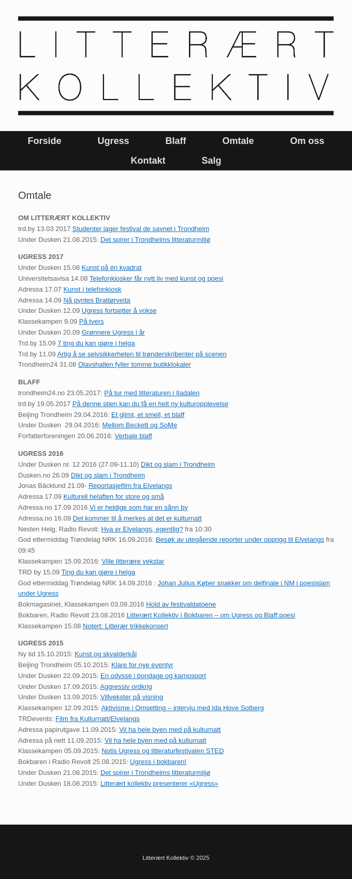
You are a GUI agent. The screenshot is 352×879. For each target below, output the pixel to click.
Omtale (238, 141)
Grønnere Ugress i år (113, 332)
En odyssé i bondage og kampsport (153, 676)
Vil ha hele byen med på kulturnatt (170, 729)
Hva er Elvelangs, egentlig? (142, 529)
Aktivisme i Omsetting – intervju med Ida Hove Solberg (182, 708)
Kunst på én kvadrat (112, 267)
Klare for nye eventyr (142, 665)
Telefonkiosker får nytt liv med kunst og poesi (157, 278)
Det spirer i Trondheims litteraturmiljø (155, 239)
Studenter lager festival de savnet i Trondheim (140, 229)
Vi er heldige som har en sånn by (139, 507)
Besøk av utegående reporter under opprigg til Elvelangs (240, 539)
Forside (44, 141)
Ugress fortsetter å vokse (119, 310)
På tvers (91, 321)
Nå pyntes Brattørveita (96, 300)
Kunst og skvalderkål (106, 654)
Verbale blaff (133, 436)
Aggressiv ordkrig (126, 686)
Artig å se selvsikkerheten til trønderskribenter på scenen (141, 354)
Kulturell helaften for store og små (113, 496)
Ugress (113, 141)
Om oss (307, 141)
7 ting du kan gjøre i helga (96, 343)
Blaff (175, 141)
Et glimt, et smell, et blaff (147, 415)
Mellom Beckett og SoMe (140, 425)
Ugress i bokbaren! (158, 762)
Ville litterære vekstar (132, 561)
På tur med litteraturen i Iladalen (151, 393)
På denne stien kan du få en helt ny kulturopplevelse (150, 404)
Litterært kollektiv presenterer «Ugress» (159, 783)
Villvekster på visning (131, 697)
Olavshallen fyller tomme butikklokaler (134, 364)
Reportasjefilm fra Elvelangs (130, 485)
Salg (211, 160)
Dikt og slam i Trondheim (178, 464)
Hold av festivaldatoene (181, 604)
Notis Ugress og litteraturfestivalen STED (162, 751)
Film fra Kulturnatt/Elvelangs (97, 719)
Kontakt (147, 160)
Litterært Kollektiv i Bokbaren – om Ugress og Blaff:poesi (211, 615)
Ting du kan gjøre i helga (99, 572)
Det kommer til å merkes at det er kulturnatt (137, 518)
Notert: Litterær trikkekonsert (125, 626)
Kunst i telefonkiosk (92, 289)
